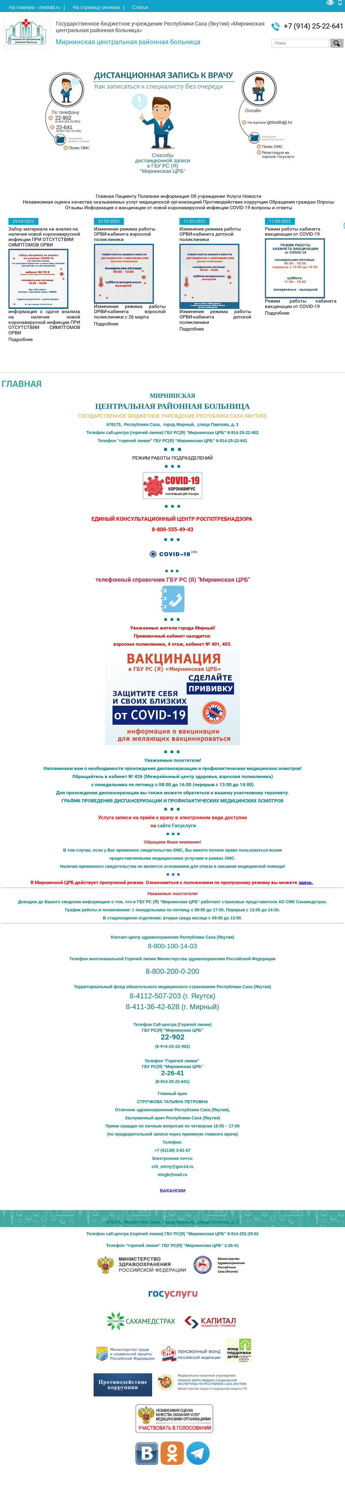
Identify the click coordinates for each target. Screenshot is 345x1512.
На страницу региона (96, 7)
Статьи (140, 7)
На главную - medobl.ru (34, 7)
